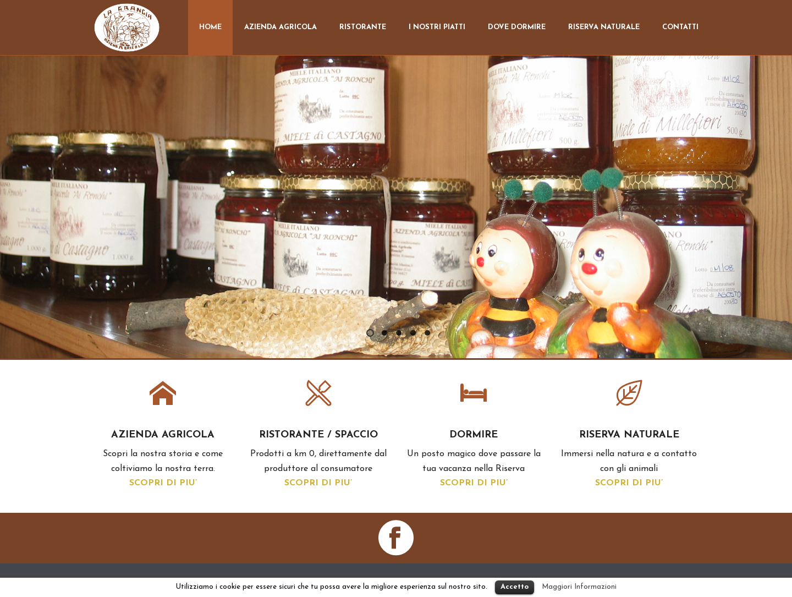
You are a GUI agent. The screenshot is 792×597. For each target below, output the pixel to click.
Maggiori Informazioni (579, 586)
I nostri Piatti (437, 27)
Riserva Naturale (604, 27)
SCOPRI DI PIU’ (163, 483)
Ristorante (362, 27)
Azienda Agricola (280, 27)
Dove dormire (517, 27)
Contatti (680, 27)
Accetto (515, 586)
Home (210, 27)
